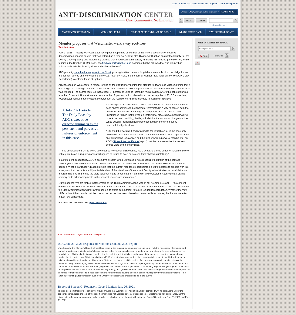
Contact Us (184, 4)
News (174, 4)
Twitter (227, 55)
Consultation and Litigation (204, 4)
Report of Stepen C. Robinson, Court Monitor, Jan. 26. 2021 (96, 286)
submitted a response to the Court (92, 72)
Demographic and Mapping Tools (151, 32)
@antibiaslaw (98, 202)
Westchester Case (190, 32)
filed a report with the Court (116, 63)
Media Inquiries (110, 32)
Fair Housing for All (229, 4)
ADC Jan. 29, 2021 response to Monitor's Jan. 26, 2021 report (97, 244)
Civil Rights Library (221, 32)
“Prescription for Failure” (126, 141)
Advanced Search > (220, 25)
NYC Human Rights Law (76, 32)
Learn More (208, 12)
